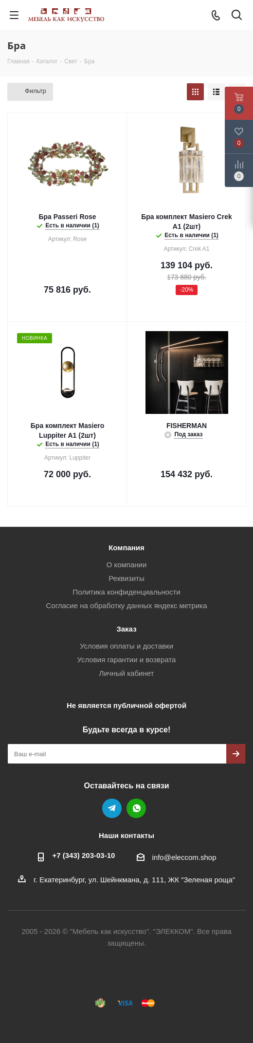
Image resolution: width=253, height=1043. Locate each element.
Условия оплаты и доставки (126, 646)
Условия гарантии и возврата (126, 659)
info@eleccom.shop (184, 857)
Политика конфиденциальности (126, 592)
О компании (127, 564)
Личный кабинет (126, 673)
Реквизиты (126, 578)
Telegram (112, 808)
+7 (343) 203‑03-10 (84, 855)
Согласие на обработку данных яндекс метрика (126, 605)
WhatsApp (136, 808)
